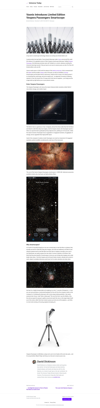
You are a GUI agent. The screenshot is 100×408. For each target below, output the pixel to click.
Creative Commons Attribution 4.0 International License (55, 405)
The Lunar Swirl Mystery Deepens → (64, 388)
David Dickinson (31, 21)
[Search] (72, 7)
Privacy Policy (53, 402)
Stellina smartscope (57, 71)
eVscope (69, 73)
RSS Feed (52, 7)
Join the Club (46, 7)
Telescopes (52, 21)
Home (27, 7)
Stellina (33, 73)
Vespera (45, 73)
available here (56, 377)
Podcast (35, 7)
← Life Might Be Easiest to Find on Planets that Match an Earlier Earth (37, 389)
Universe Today (34, 3)
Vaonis (60, 59)
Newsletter (40, 7)
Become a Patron (66, 399)
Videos (31, 7)
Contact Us (46, 402)
